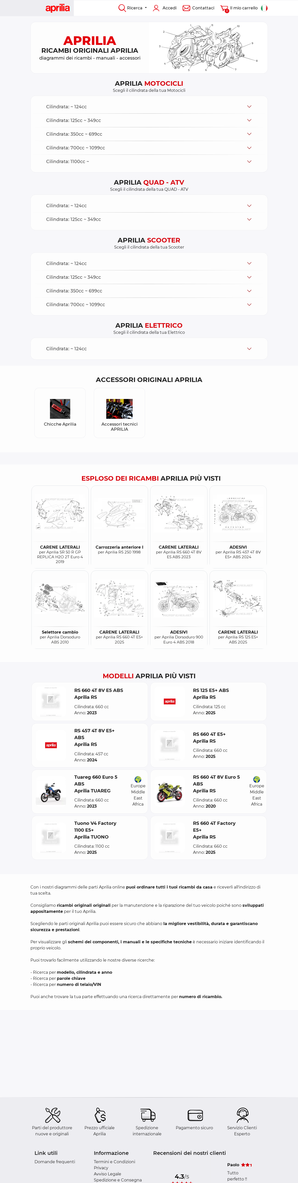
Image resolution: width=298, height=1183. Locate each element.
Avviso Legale (107, 1174)
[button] (149, 106)
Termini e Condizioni (114, 1161)
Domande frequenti (54, 1161)
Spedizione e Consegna (118, 1180)
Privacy (101, 1167)
